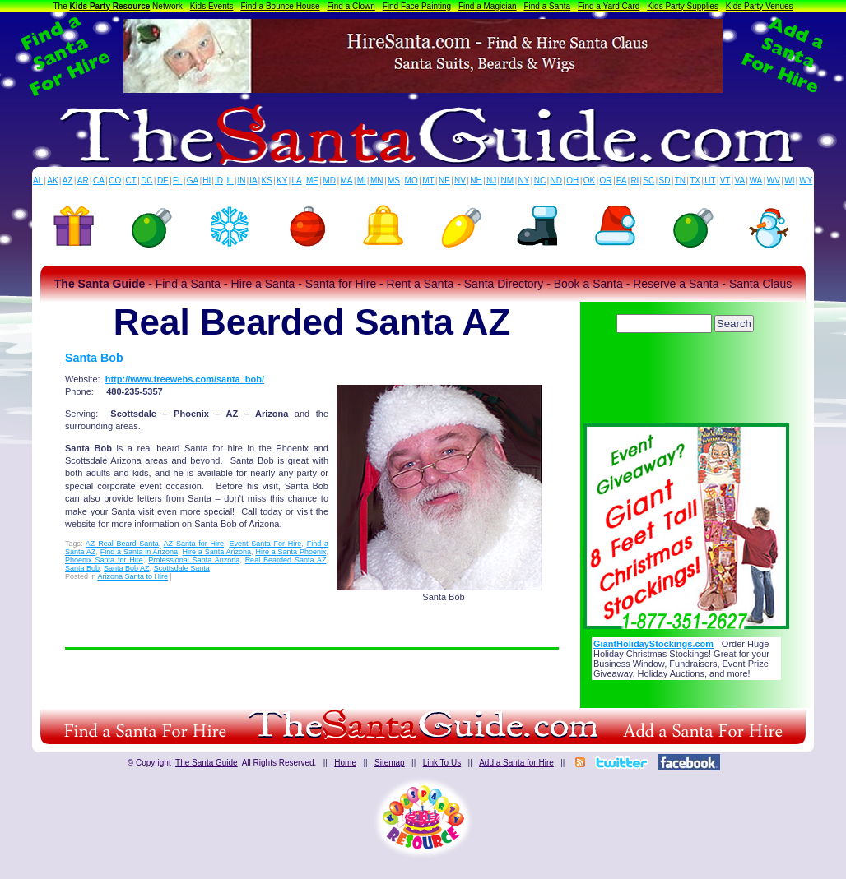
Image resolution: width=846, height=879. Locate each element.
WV (773, 180)
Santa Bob (94, 357)
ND (556, 180)
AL (38, 180)
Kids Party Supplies (682, 6)
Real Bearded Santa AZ (286, 560)
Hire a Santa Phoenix (290, 552)
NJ (491, 180)
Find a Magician (487, 6)
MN (376, 180)
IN (241, 180)
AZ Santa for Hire (194, 543)
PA (621, 180)
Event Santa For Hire (265, 543)
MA (347, 180)
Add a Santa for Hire (516, 762)
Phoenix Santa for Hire (104, 560)
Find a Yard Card (608, 6)
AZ (68, 180)
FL (178, 180)
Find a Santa (546, 6)
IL (230, 180)
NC (540, 180)
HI (206, 180)
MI (361, 180)
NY (523, 180)
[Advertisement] (686, 382)
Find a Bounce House (279, 6)
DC (146, 180)
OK (589, 180)
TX (695, 180)
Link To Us (442, 762)
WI (789, 180)
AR (83, 180)
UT (709, 180)
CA (99, 180)
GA (192, 180)
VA (740, 180)
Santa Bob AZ (127, 568)
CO (115, 180)
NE (444, 180)
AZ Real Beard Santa (122, 543)
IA (253, 180)
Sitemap (389, 762)
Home (345, 762)
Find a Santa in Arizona (139, 552)
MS (394, 180)
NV (460, 180)
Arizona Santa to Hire (133, 576)
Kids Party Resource (110, 6)
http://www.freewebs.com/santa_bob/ (184, 379)
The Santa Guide (206, 762)
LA (297, 180)
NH (475, 180)
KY (282, 180)
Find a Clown (350, 6)
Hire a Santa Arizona (216, 552)
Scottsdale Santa (182, 568)
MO (411, 180)
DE (163, 180)
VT (725, 180)
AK (52, 180)
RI (634, 180)
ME (312, 180)
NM (507, 180)
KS (267, 180)
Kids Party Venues (759, 6)
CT (131, 180)
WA (756, 180)
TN (680, 180)
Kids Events (212, 6)
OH (572, 180)
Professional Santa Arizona (193, 560)
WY (805, 180)
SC (648, 180)
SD (665, 180)
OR (606, 180)
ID (219, 180)
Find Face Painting (417, 6)
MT (428, 180)
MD (330, 180)
